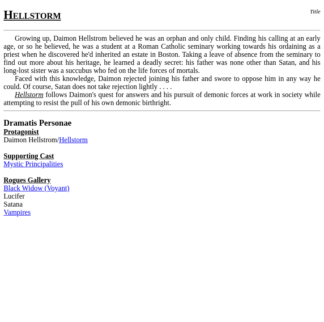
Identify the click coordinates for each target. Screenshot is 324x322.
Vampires (17, 212)
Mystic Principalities (33, 164)
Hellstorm (73, 140)
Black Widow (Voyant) (36, 188)
